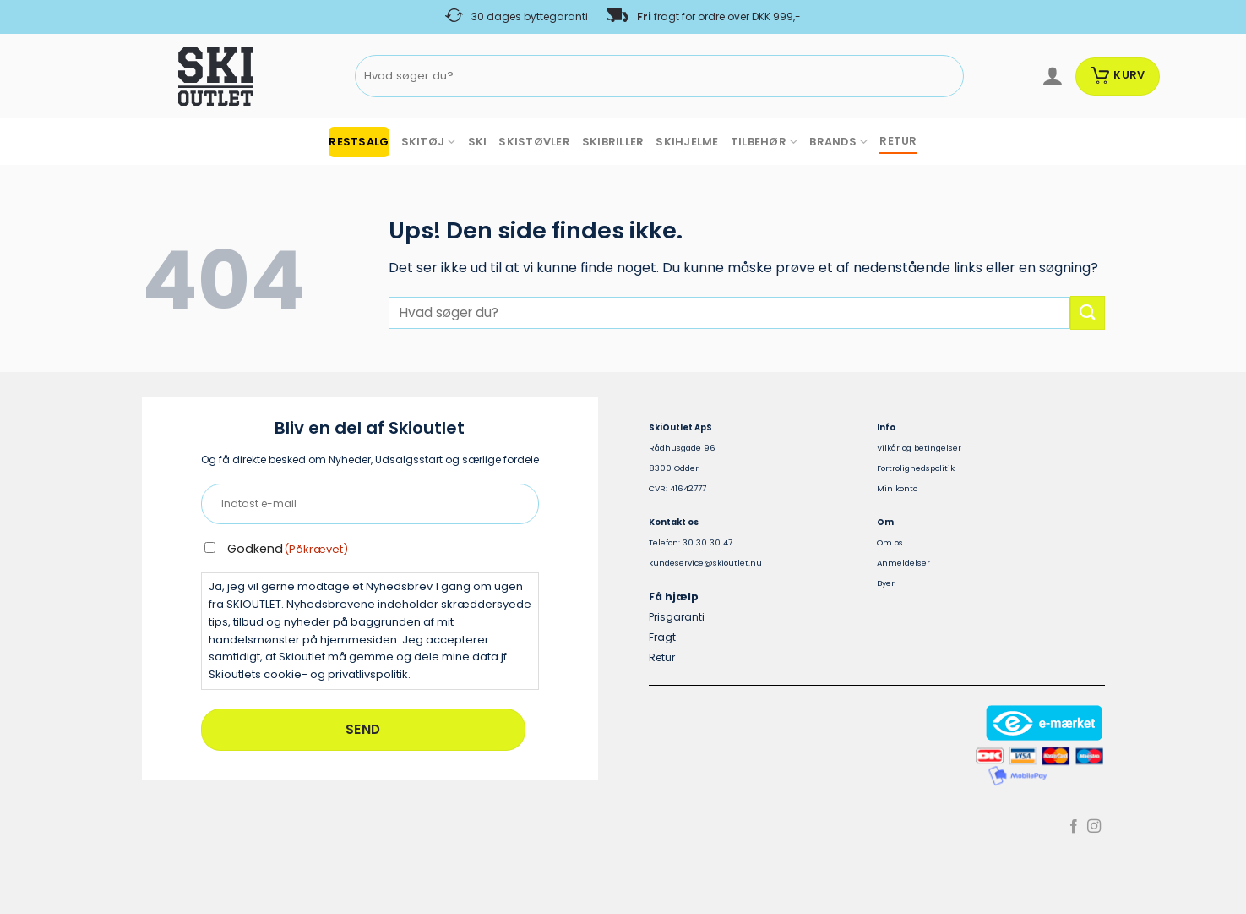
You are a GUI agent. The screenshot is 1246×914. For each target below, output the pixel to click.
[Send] (947, 76)
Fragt (662, 637)
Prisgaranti (677, 617)
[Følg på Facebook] (1073, 827)
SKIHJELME (687, 141)
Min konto (897, 488)
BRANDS (838, 142)
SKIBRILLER (613, 141)
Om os (890, 542)
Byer (886, 582)
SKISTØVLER (534, 141)
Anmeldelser (903, 562)
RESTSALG (359, 141)
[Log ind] (1052, 76)
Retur (662, 657)
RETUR (898, 141)
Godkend (288, 548)
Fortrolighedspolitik (916, 467)
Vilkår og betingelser (919, 447)
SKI (477, 141)
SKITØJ (428, 142)
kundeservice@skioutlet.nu (705, 562)
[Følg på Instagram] (1094, 827)
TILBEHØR (764, 142)
